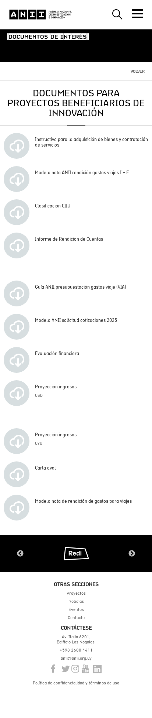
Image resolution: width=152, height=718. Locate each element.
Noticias (76, 601)
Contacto (76, 617)
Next (131, 553)
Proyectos (76, 593)
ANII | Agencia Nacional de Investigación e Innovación (40, 14)
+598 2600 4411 (76, 650)
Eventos (76, 609)
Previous (20, 553)
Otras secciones (76, 584)
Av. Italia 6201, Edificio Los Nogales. (76, 639)
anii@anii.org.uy (76, 658)
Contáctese (76, 628)
